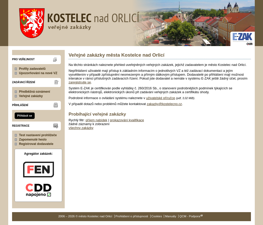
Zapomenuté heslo (32, 139)
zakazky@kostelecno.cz (164, 104)
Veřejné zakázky (31, 96)
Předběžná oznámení (34, 91)
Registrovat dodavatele (36, 144)
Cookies (156, 216)
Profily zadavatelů (32, 69)
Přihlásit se (24, 115)
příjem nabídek (96, 120)
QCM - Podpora (189, 216)
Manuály (170, 216)
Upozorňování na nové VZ (38, 73)
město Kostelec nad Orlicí (77, 22)
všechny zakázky (81, 128)
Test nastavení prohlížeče (38, 135)
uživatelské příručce (160, 98)
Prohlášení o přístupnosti (131, 216)
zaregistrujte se (80, 82)
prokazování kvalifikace (127, 120)
